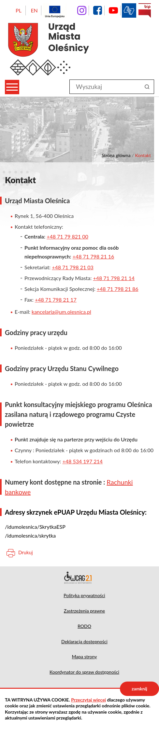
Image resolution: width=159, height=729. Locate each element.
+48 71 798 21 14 (114, 278)
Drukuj (25, 552)
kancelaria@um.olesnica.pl (61, 312)
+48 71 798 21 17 (56, 299)
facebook (97, 10)
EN (34, 10)
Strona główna (116, 155)
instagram (82, 10)
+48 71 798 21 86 (117, 289)
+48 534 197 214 (82, 461)
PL (19, 10)
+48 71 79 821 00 (67, 236)
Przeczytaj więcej (88, 699)
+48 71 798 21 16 (93, 256)
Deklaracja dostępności (79, 577)
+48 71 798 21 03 (73, 267)
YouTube (113, 10)
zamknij (139, 688)
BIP (144, 10)
